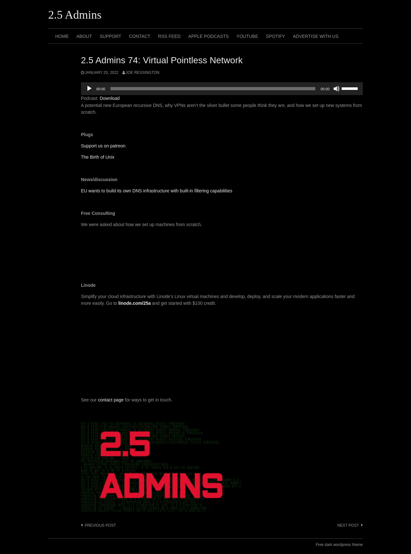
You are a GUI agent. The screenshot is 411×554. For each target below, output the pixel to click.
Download (109, 98)
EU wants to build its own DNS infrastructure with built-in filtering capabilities (156, 190)
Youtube (247, 36)
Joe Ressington (143, 72)
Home (62, 36)
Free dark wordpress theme (339, 544)
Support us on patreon (103, 145)
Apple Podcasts (208, 36)
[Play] (89, 88)
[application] (222, 88)
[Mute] (336, 88)
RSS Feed (169, 36)
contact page (111, 399)
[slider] (213, 88)
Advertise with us (315, 36)
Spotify (275, 36)
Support (110, 36)
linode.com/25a (134, 303)
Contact (140, 36)
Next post (348, 525)
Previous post (100, 525)
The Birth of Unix (97, 157)
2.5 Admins (74, 14)
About (84, 36)
